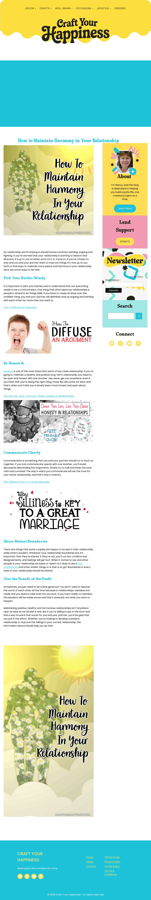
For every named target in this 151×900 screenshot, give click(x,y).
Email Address (112, 280)
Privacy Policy (112, 861)
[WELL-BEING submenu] (72, 8)
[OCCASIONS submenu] (92, 8)
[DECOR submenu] (35, 8)
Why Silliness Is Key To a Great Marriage (26, 482)
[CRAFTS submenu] (51, 8)
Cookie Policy (112, 866)
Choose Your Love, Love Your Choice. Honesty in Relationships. (39, 396)
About (89, 861)
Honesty (8, 371)
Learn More (125, 208)
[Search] (139, 316)
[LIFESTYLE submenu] (110, 8)
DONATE (125, 241)
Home (89, 857)
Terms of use (111, 857)
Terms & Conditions (110, 872)
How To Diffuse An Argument (20, 307)
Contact (91, 866)
